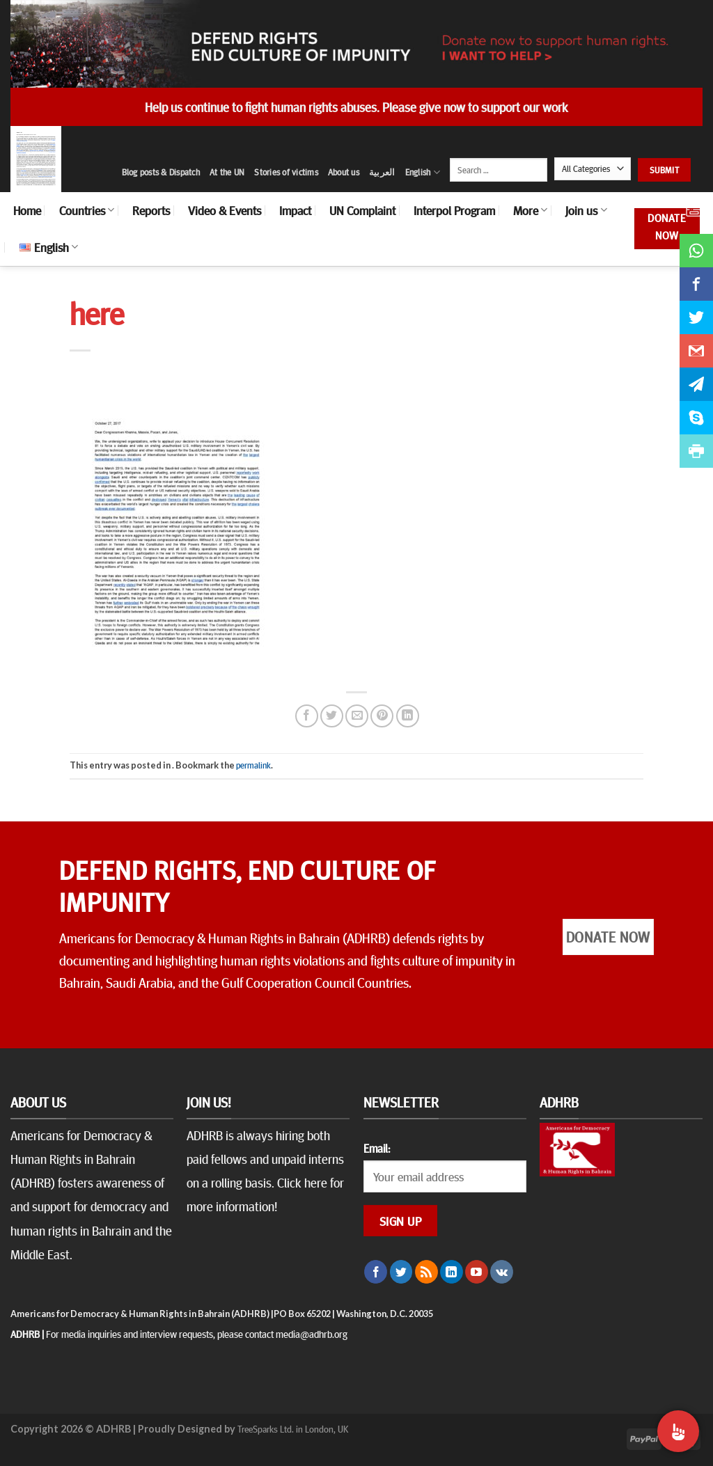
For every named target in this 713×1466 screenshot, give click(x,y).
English (422, 172)
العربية (382, 172)
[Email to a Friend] (356, 715)
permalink (253, 765)
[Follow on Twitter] (401, 1272)
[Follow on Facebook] (375, 1272)
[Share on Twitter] (331, 715)
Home (27, 210)
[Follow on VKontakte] (501, 1272)
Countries (86, 210)
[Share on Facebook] (306, 715)
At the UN (227, 172)
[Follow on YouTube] (476, 1272)
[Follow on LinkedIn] (451, 1272)
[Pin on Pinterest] (381, 715)
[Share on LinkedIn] (407, 715)
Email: (376, 1148)
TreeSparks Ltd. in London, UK (292, 1428)
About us (343, 172)
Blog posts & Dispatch (161, 172)
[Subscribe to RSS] (426, 1272)
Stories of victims (286, 172)
